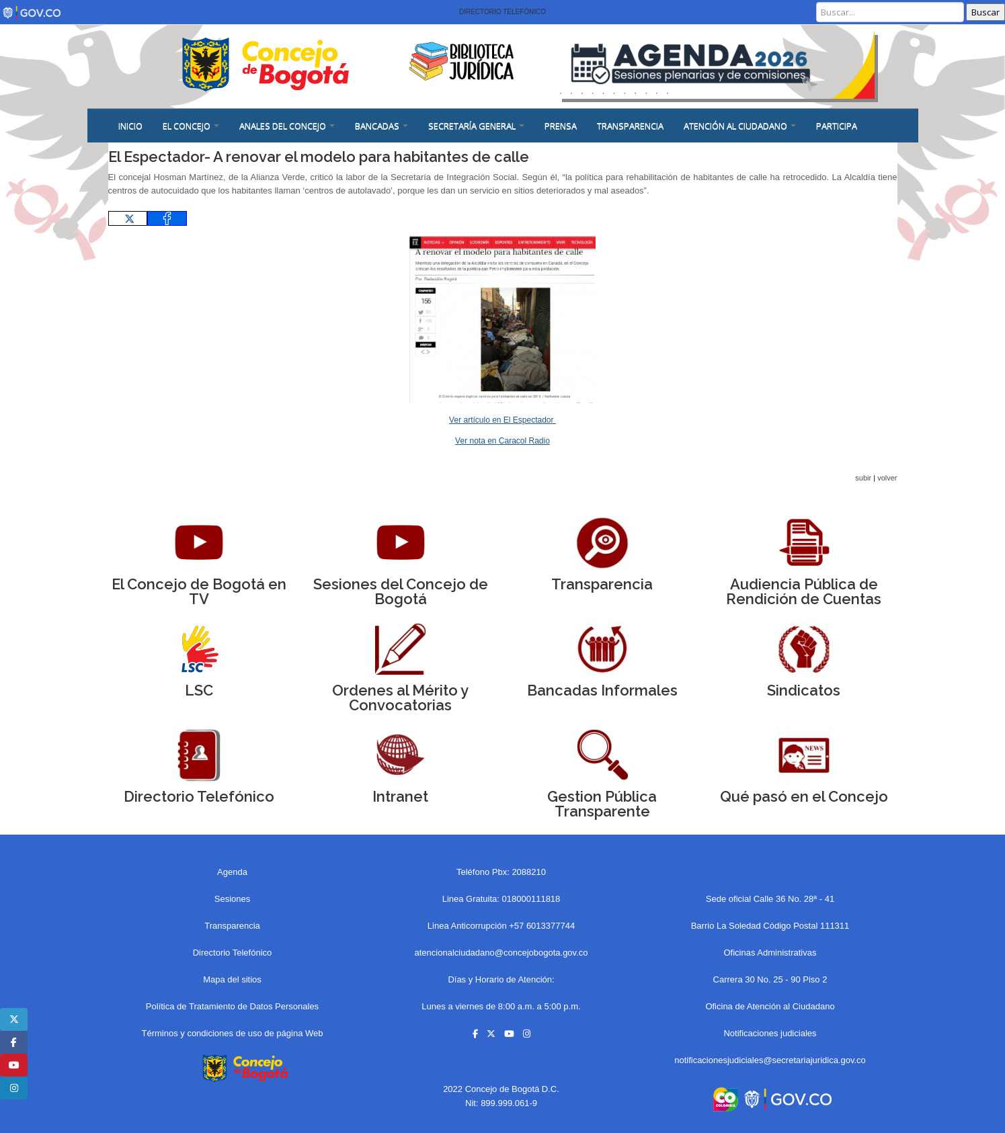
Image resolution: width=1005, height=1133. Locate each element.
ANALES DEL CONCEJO (287, 126)
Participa (836, 126)
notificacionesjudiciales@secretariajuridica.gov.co (770, 1060)
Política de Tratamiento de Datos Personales (232, 1006)
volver (887, 478)
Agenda (232, 872)
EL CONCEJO (191, 126)
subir (863, 478)
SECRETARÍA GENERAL (476, 126)
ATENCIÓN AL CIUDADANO (740, 126)
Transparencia (630, 126)
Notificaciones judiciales (769, 1033)
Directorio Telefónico (502, 11)
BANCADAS (381, 126)
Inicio (130, 126)
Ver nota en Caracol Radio (502, 441)
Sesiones (232, 899)
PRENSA (561, 126)
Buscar (985, 12)
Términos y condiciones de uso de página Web (232, 1033)
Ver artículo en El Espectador (502, 420)
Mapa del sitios (232, 979)
